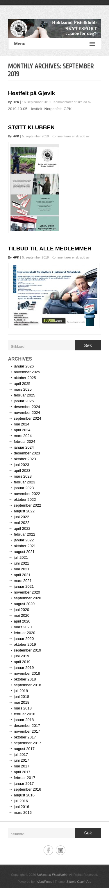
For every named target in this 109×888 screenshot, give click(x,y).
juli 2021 (21, 557)
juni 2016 (21, 807)
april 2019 (22, 662)
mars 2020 (23, 627)
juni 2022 (21, 517)
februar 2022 (24, 534)
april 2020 (22, 621)
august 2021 (24, 551)
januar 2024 (24, 447)
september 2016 (27, 789)
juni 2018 (21, 696)
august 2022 (24, 511)
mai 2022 (21, 523)
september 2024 (27, 418)
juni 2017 (21, 760)
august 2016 (24, 795)
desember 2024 (27, 407)
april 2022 (22, 528)
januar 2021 (24, 586)
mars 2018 (23, 708)
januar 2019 (24, 667)
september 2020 (27, 598)
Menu (54, 44)
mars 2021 (23, 580)
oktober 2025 (25, 378)
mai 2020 (21, 615)
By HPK (13, 102)
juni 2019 (21, 656)
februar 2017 (24, 778)
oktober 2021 (25, 546)
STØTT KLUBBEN (31, 127)
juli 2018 (21, 691)
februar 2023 (24, 482)
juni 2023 (21, 465)
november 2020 (27, 592)
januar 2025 (24, 401)
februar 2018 (24, 714)
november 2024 (27, 412)
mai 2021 (21, 569)
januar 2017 (24, 783)
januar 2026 (24, 366)
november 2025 (27, 372)
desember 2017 (27, 725)
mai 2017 (21, 766)
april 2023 (22, 470)
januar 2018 (24, 720)
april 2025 (22, 383)
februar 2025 (24, 395)
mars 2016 (23, 812)
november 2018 (27, 673)
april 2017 (22, 772)
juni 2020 (21, 609)
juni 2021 (21, 563)
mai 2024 (21, 424)
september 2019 (27, 650)
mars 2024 (23, 436)
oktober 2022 (25, 499)
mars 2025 (23, 389)
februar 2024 (24, 441)
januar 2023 (24, 488)
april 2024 (22, 430)
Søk (88, 345)
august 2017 (24, 749)
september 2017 (27, 743)
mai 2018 (21, 702)
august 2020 (24, 604)
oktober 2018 (25, 679)
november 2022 (27, 494)
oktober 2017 (25, 737)
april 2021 (22, 575)
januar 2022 (24, 540)
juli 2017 (21, 754)
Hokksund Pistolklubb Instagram (60, 850)
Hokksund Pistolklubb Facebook (48, 850)
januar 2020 (24, 638)
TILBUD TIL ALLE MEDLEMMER (50, 248)
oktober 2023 (25, 459)
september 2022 (27, 505)
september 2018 (27, 685)
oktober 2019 (25, 644)
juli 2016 (21, 801)
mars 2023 (23, 476)
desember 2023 (27, 453)
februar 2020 (24, 633)
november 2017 (27, 731)
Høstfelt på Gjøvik (31, 93)
